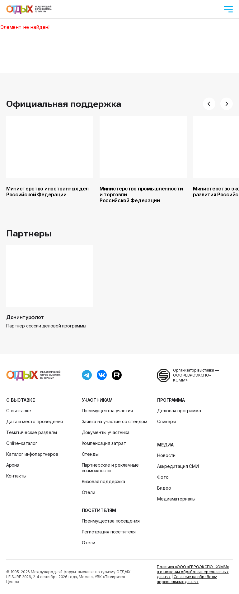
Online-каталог (21, 443)
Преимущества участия (107, 410)
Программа (171, 400)
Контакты (16, 475)
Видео (164, 488)
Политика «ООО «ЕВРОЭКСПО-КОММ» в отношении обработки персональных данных (193, 571)
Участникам (97, 400)
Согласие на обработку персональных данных (187, 579)
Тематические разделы (31, 432)
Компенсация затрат (104, 443)
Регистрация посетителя (109, 531)
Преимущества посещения (111, 520)
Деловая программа (179, 410)
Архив (12, 465)
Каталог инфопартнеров (32, 454)
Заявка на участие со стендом (115, 421)
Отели (88, 492)
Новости (166, 455)
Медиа (165, 444)
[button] (209, 104)
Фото (162, 477)
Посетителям (99, 510)
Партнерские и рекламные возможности (110, 467)
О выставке (20, 400)
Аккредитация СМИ (178, 466)
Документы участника (105, 432)
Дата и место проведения (34, 421)
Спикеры (166, 421)
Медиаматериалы (176, 498)
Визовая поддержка (103, 481)
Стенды (90, 454)
